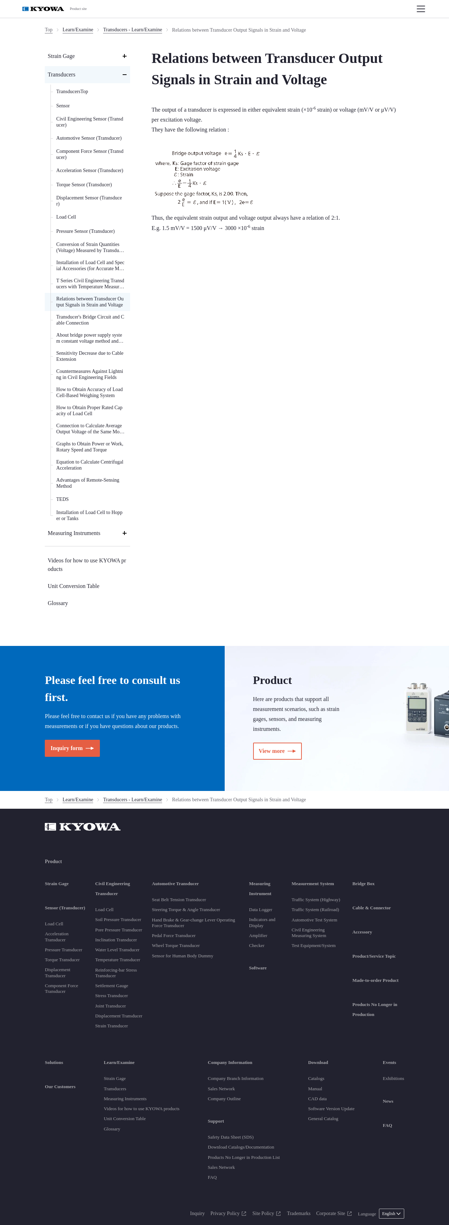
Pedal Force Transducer (174, 935)
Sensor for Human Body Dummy (182, 955)
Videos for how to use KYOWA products (142, 1108)
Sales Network (221, 1088)
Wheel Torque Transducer (176, 945)
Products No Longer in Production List (244, 1157)
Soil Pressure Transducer (118, 919)
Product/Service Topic (374, 956)
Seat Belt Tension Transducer (179, 899)
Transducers (115, 1088)
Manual (315, 1088)
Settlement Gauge (111, 985)
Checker (256, 945)
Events (389, 1062)
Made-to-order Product (375, 980)
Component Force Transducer (61, 988)
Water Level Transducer (117, 949)
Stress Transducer (111, 995)
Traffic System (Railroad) (315, 909)
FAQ (212, 1177)
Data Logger (260, 909)
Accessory (362, 932)
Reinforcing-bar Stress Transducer (116, 972)
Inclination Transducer (116, 939)
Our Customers (60, 1086)
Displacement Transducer (57, 972)
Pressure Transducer (63, 949)
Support (216, 1121)
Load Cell (54, 923)
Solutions (54, 1062)
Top (49, 29)
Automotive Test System (314, 919)
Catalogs (316, 1078)
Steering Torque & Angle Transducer (186, 909)
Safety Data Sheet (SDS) (231, 1137)
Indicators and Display (262, 922)
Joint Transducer (110, 1006)
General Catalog (323, 1118)
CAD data (317, 1098)
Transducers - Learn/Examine (132, 29)
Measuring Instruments (125, 1098)
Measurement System (313, 883)
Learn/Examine (78, 29)
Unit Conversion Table (125, 1118)
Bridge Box (363, 883)
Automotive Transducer (175, 883)
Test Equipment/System (314, 945)
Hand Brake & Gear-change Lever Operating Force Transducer (193, 922)
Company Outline (224, 1098)
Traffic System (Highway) (316, 899)
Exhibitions (393, 1078)
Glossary (112, 1129)
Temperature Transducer (117, 959)
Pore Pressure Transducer (118, 929)
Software (258, 967)
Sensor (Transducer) (65, 907)
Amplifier (258, 935)
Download (318, 1062)
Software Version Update (331, 1108)
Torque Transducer (62, 959)
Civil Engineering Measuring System (309, 932)
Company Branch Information (236, 1078)
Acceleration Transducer (56, 936)
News (388, 1101)
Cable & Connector (371, 907)
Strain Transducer (111, 1025)
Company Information (230, 1062)
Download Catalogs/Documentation (241, 1147)
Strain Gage (57, 883)
